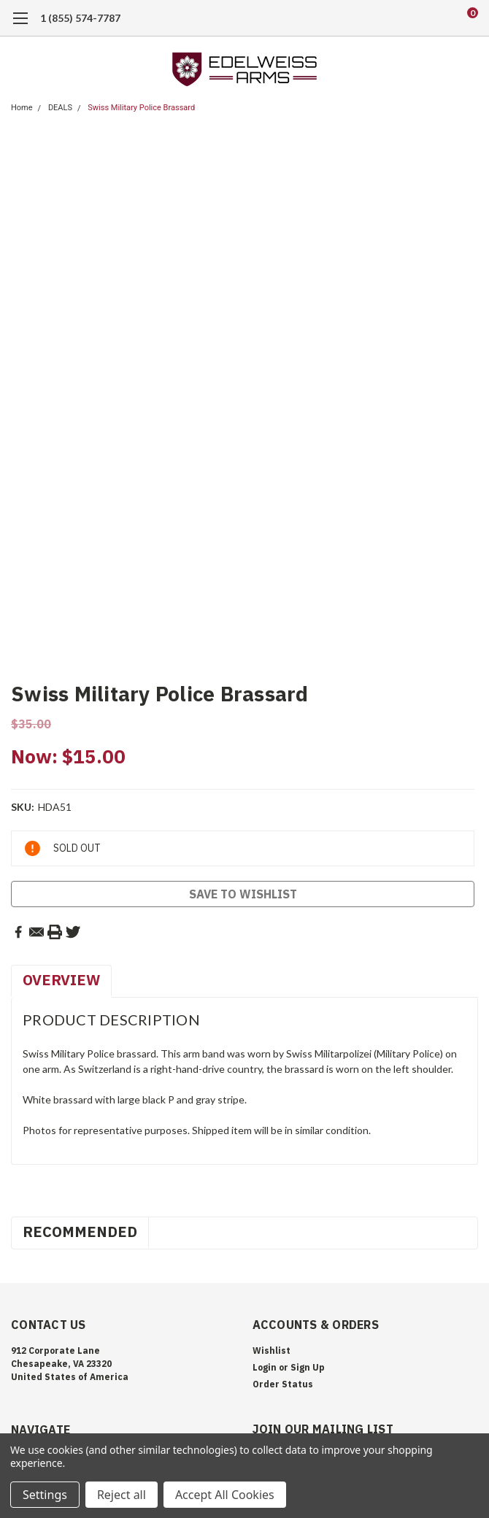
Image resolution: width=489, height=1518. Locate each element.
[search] (413, 18)
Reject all (121, 1495)
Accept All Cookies (224, 1495)
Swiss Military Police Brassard (141, 107)
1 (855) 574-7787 (80, 18)
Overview (61, 980)
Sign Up (307, 1367)
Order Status (283, 1384)
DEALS (60, 107)
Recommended (80, 1231)
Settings (45, 1495)
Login (265, 1367)
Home (22, 107)
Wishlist (271, 1350)
